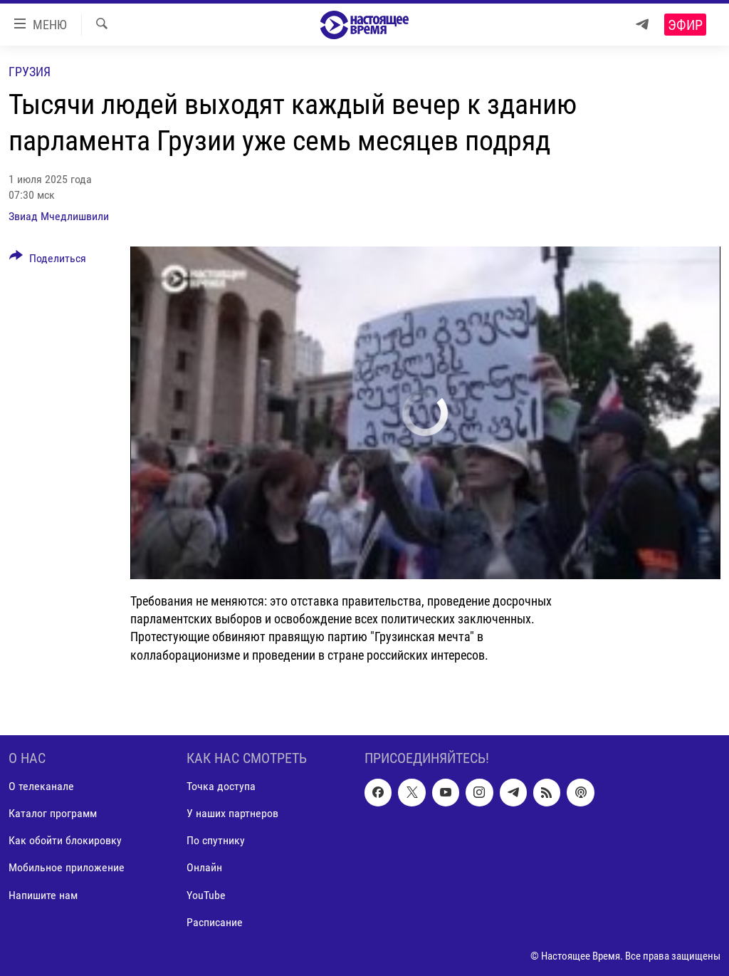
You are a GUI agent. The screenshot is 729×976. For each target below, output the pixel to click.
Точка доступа (221, 786)
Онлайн (204, 867)
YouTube (206, 894)
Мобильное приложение (67, 867)
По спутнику (216, 840)
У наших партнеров (232, 813)
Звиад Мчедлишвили (59, 216)
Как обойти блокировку (65, 840)
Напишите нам (43, 894)
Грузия (30, 71)
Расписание (215, 921)
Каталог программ (53, 813)
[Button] (47, 260)
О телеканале (41, 786)
